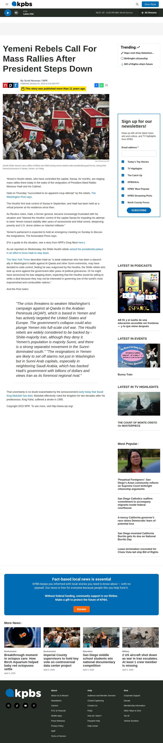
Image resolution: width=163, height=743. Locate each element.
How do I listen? (95, 716)
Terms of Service (58, 736)
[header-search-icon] (137, 4)
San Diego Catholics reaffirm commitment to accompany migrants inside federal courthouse (135, 503)
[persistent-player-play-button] (7, 14)
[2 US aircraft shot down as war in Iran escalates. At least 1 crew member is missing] (140, 637)
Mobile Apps (56, 716)
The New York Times (18, 259)
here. (81, 242)
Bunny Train (125, 374)
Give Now (150, 4)
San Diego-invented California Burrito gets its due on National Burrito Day (137, 536)
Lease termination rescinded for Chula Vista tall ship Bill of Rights (138, 551)
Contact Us (92, 705)
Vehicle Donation (131, 721)
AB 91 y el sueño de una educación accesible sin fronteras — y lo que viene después (138, 323)
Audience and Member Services (101, 695)
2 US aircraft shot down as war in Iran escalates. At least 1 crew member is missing (140, 660)
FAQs (90, 711)
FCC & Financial (58, 711)
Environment (10, 651)
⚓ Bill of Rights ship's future (137, 64)
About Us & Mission (59, 695)
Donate (81, 609)
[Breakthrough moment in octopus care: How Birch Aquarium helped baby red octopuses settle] (22, 637)
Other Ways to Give (132, 711)
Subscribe (138, 210)
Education (88, 651)
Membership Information (134, 705)
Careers (54, 705)
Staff (53, 731)
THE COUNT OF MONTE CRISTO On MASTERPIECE (137, 424)
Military (125, 651)
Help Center (93, 726)
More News (13, 623)
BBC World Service (124, 14)
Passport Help (94, 721)
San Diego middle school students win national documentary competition (99, 660)
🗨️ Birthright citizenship (134, 58)
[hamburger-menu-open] (7, 4)
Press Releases (58, 721)
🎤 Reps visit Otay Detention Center (136, 54)
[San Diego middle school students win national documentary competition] (101, 637)
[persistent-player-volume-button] (16, 14)
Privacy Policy (57, 726)
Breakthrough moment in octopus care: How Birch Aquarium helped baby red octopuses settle (21, 662)
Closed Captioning (96, 701)
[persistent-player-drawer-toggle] (149, 14)
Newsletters (56, 701)
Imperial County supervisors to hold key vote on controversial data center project (61, 660)
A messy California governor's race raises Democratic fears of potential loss (137, 520)
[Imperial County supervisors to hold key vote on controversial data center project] (62, 637)
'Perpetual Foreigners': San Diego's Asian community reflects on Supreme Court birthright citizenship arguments (138, 484)
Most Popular (129, 444)
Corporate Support (132, 695)
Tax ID (126, 716)
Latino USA (28, 15)
